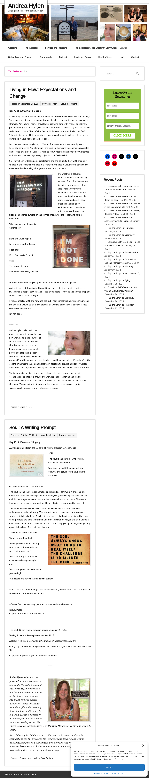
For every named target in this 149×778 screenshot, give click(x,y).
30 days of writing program (49, 447)
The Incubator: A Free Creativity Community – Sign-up (100, 47)
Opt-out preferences (102, 773)
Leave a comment (69, 103)
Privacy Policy (117, 773)
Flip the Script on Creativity (121, 234)
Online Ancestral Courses (20, 57)
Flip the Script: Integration (121, 227)
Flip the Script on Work (119, 273)
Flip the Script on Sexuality (121, 297)
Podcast (63, 57)
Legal (121, 57)
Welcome (12, 47)
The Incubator (31, 47)
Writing (49, 758)
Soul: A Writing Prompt (32, 427)
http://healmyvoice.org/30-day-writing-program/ (33, 655)
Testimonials (45, 57)
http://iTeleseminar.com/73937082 (26, 613)
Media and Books (82, 57)
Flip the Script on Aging (119, 280)
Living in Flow (26, 407)
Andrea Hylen (51, 103)
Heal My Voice (105, 57)
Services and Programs (56, 47)
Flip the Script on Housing (120, 266)
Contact (135, 57)
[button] (143, 745)
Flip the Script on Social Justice (123, 252)
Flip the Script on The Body (121, 304)
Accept (109, 767)
